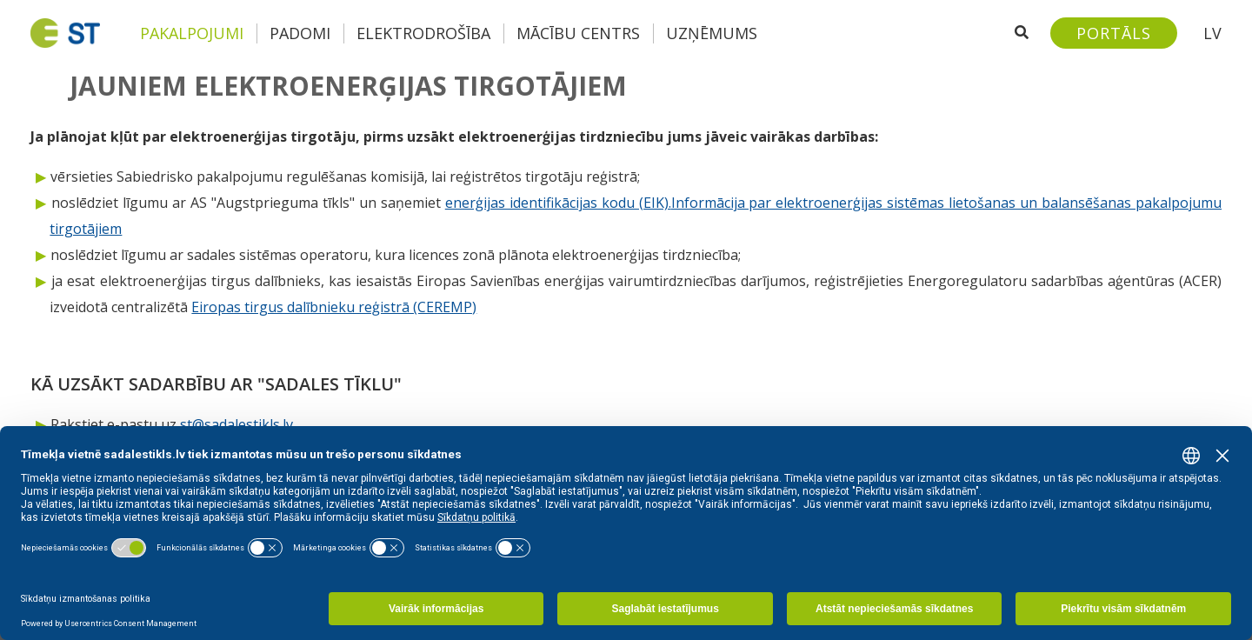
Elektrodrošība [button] (423, 33)
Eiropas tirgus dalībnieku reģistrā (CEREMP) (333, 307)
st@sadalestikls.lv (236, 424)
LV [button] (1212, 33)
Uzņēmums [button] (711, 33)
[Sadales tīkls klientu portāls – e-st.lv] (1113, 33)
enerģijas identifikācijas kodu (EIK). (558, 202)
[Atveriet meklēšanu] (1022, 33)
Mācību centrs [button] (578, 33)
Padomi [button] (300, 33)
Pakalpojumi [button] (191, 33)
